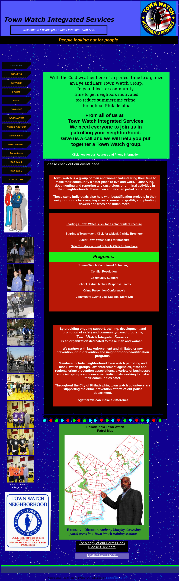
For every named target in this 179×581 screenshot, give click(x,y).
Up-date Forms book (102, 555)
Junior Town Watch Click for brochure (104, 239)
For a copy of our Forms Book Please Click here (102, 545)
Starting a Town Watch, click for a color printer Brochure (104, 224)
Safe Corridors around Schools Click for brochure (104, 246)
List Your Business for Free (117, 578)
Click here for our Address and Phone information (105, 154)
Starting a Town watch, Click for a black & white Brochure (104, 233)
